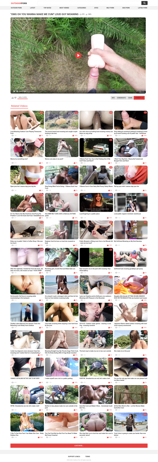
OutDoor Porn (77, 460)
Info (113, 98)
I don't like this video (15, 98)
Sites (96, 8)
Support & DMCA (74, 456)
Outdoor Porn (16, 8)
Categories (81, 8)
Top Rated (47, 8)
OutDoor (19, 3)
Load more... (79, 445)
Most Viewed (64, 8)
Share (130, 98)
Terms (87, 456)
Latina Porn (142, 8)
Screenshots (121, 98)
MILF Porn (110, 8)
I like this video (13, 98)
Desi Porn (126, 8)
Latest (32, 8)
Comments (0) (139, 98)
